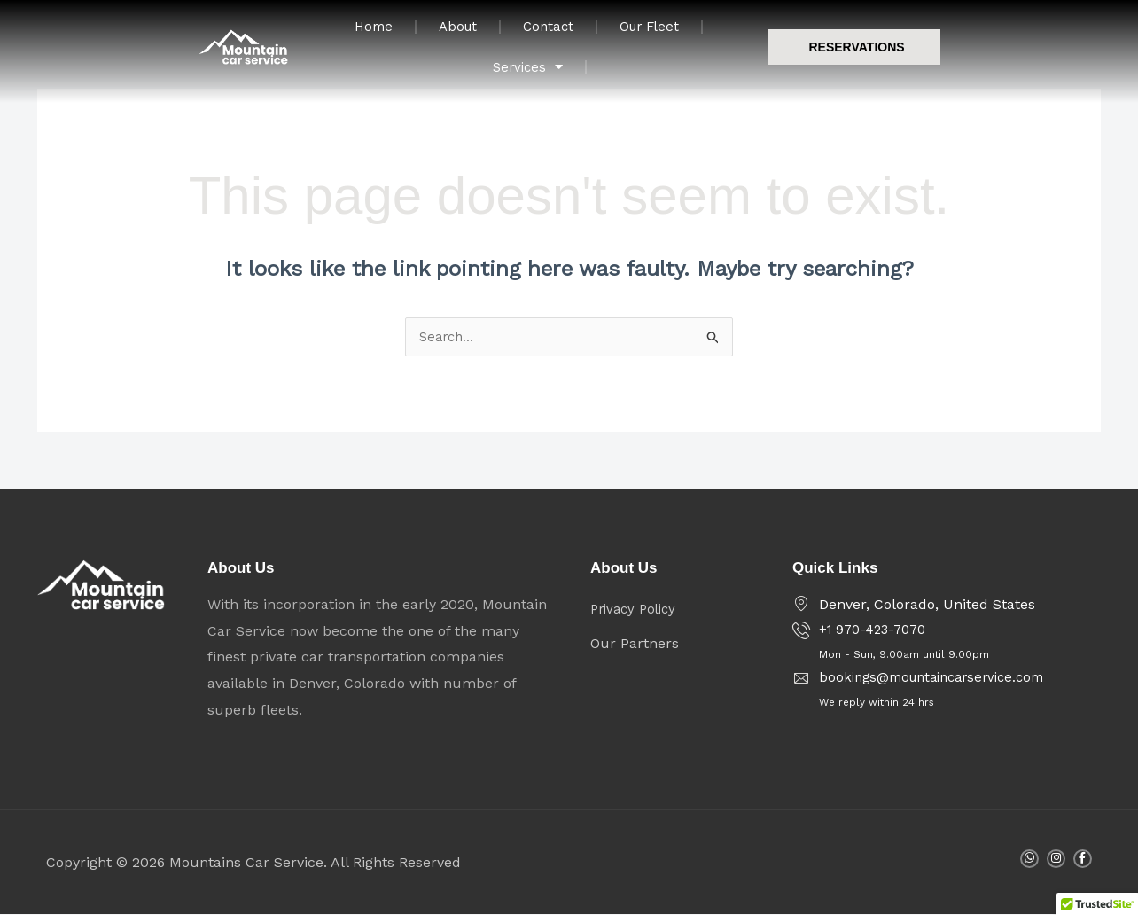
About (545, 34)
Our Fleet (744, 34)
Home (458, 34)
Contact (639, 34)
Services (859, 35)
